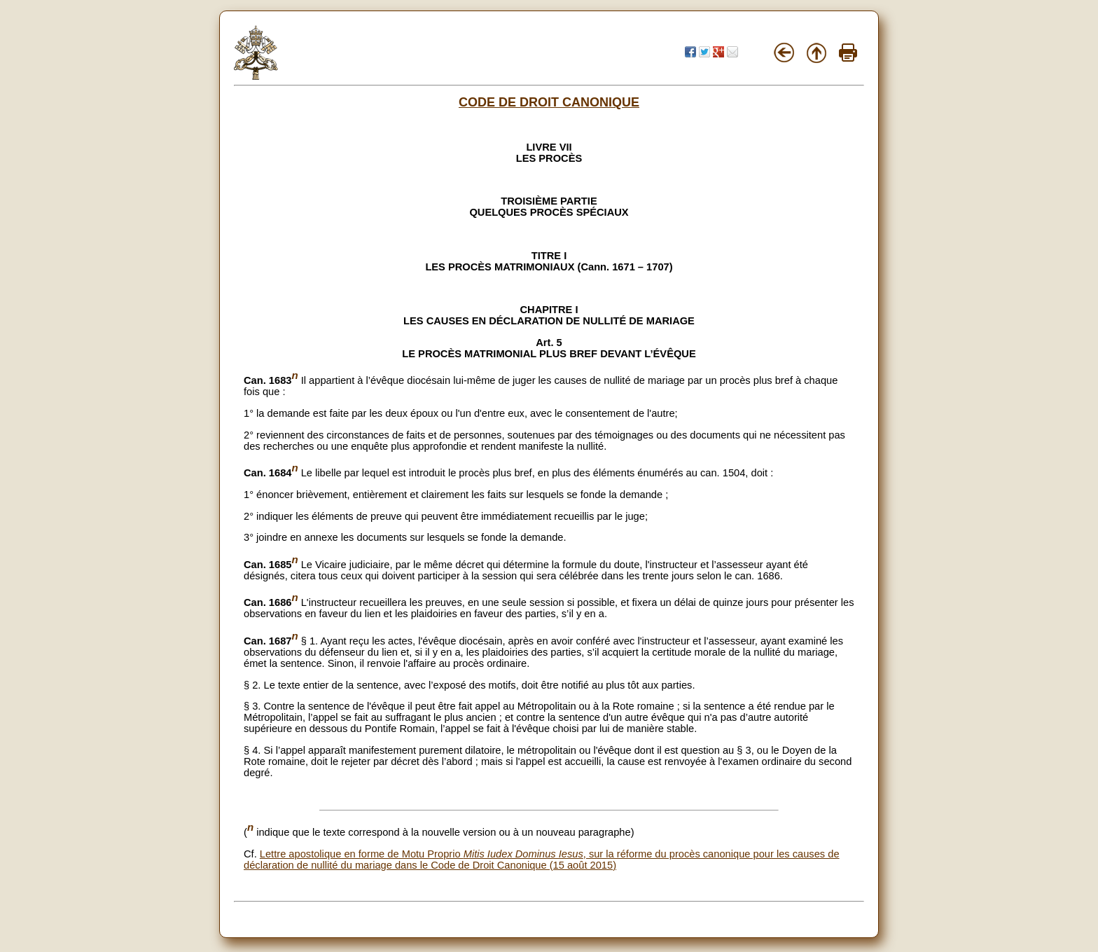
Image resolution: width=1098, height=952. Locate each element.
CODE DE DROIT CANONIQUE (549, 102)
